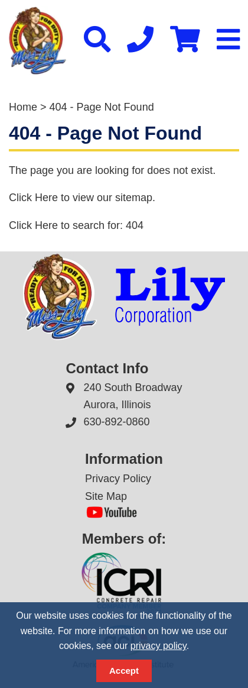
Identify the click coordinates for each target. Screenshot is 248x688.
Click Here (33, 198)
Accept (124, 671)
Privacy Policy (118, 478)
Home (23, 107)
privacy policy (158, 646)
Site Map (106, 496)
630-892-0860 (116, 422)
